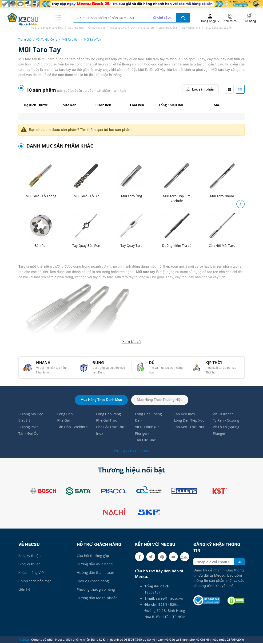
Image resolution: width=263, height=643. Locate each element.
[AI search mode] (162, 17)
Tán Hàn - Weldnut (72, 427)
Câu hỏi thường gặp (93, 555)
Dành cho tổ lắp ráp (142, 27)
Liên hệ (24, 589)
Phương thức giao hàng (96, 589)
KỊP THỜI (214, 362)
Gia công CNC (118, 27)
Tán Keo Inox (184, 413)
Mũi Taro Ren (70, 40)
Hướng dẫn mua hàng (94, 564)
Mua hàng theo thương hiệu (47, 27)
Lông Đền (65, 413)
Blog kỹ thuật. (29, 555)
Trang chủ (25, 40)
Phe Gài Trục (106, 420)
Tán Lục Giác (145, 440)
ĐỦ (152, 362)
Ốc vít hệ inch (76, 27)
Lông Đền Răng (108, 413)
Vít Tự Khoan (223, 413)
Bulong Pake (28, 427)
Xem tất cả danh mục (131, 450)
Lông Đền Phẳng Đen (148, 417)
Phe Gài (63, 420)
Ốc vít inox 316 (96, 27)
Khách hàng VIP (31, 572)
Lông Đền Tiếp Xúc (189, 420)
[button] (240, 204)
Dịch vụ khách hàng (93, 580)
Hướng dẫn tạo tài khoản (97, 597)
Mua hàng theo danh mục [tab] (101, 400)
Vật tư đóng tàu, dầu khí (218, 27)
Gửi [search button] (239, 561)
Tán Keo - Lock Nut (189, 427)
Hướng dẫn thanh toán (95, 572)
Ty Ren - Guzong (226, 420)
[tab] (229, 89)
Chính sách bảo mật (34, 580)
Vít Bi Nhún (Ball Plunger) (148, 430)
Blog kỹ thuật (29, 564)
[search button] (183, 18)
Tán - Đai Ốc (28, 433)
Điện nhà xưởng (168, 27)
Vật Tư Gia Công (46, 40)
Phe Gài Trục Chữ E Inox (112, 430)
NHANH (43, 362)
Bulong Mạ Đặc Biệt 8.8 (30, 417)
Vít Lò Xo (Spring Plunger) (226, 430)
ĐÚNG (98, 362)
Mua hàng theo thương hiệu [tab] (160, 400)
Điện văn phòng (191, 27)
